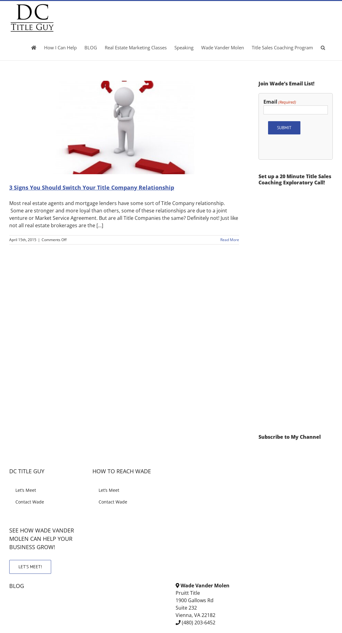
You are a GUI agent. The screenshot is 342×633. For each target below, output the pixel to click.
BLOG (16, 586)
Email (279, 101)
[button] (323, 47)
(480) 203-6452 (198, 622)
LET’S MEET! (30, 566)
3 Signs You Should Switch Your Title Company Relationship (91, 187)
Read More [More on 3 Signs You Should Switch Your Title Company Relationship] (229, 239)
